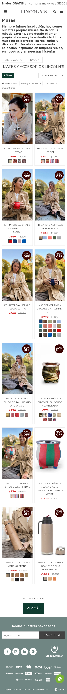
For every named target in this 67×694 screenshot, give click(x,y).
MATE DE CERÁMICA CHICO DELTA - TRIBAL (17, 485)
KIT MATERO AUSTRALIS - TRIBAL (50, 150)
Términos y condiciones (38, 689)
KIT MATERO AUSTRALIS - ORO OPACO (50, 227)
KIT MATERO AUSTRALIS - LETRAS (17, 150)
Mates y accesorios (29, 83)
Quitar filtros (8, 87)
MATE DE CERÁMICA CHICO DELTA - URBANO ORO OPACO (17, 402)
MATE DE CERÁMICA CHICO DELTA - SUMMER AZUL (49, 309)
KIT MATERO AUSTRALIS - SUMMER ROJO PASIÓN (17, 228)
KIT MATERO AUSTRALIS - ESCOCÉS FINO (17, 307)
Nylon (35, 59)
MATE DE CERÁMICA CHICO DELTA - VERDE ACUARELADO (50, 402)
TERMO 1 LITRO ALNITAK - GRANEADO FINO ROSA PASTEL (50, 566)
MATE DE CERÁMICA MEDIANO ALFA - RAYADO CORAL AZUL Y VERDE (50, 488)
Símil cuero (14, 59)
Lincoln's (50, 83)
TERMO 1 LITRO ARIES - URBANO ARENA (17, 564)
